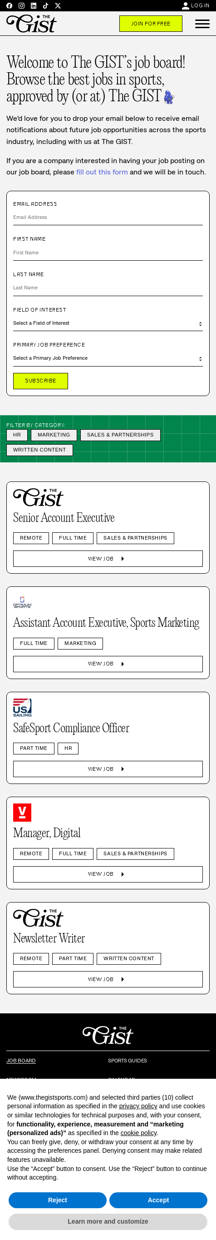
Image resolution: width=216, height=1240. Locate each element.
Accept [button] (158, 1200)
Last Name (28, 274)
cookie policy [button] (139, 1132)
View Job (108, 558)
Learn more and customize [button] (108, 1221)
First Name (29, 239)
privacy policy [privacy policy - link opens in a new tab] (138, 1106)
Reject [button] (57, 1200)
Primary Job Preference (49, 344)
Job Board (21, 1060)
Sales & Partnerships (120, 434)
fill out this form (102, 172)
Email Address (35, 204)
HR (17, 434)
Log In (200, 5)
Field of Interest (40, 309)
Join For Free (151, 23)
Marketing (54, 434)
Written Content (39, 449)
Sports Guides (127, 1060)
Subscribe (40, 380)
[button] (202, 24)
